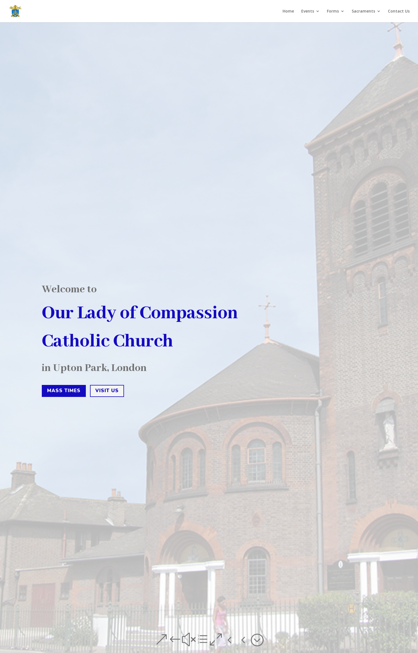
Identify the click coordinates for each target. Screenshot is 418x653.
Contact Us (399, 11)
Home (288, 11)
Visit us (107, 392)
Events (307, 11)
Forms (333, 11)
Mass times (64, 392)
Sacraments (363, 11)
